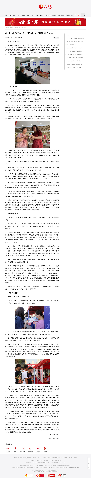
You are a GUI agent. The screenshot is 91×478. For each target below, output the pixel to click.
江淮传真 (16, 27)
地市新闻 (21, 27)
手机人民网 (22, 449)
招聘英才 (34, 457)
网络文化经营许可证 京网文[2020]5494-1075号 (36, 467)
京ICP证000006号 (63, 467)
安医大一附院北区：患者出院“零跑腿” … (75, 47)
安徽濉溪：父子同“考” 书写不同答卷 (74, 67)
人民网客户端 (61, 15)
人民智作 (45, 449)
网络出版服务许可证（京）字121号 (53, 467)
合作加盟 (44, 457)
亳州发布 (20, 37)
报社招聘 (29, 457)
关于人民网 (23, 457)
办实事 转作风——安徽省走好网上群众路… (75, 38)
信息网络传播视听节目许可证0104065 (19, 467)
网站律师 (65, 457)
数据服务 (55, 457)
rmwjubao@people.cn (62, 462)
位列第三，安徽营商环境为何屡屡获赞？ (75, 64)
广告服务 (39, 457)
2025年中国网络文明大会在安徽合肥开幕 (75, 41)
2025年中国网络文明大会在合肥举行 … (74, 51)
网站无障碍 (67, 15)
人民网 (6, 27)
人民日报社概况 (17, 457)
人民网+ (15, 449)
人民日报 (7, 449)
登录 (84, 15)
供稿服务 (50, 457)
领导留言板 (30, 449)
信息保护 (70, 457)
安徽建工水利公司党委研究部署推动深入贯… (75, 54)
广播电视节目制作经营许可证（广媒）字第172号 (61, 465)
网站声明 (60, 457)
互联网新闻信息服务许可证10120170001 (27, 465)
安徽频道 (11, 27)
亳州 (25, 27)
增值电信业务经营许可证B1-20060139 (43, 465)
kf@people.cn (34, 462)
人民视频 (38, 449)
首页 (6, 15)
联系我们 (75, 457)
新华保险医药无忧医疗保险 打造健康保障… (75, 57)
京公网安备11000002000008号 (73, 467)
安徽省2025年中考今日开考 (72, 44)
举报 (72, 15)
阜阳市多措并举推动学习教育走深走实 (74, 60)
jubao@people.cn (58, 460)
